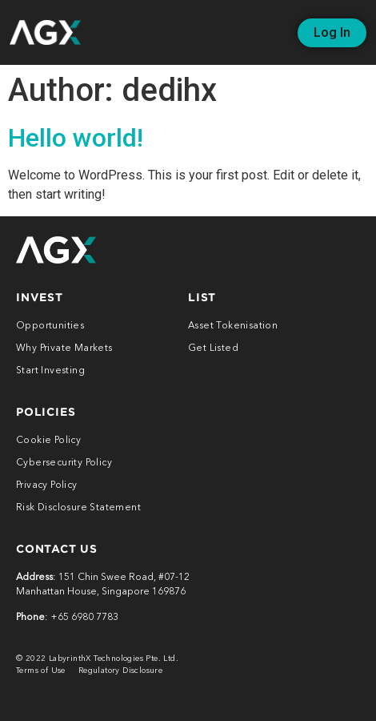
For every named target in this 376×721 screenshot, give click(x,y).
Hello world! (75, 138)
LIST (202, 297)
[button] (332, 32)
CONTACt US (57, 548)
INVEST (39, 297)
